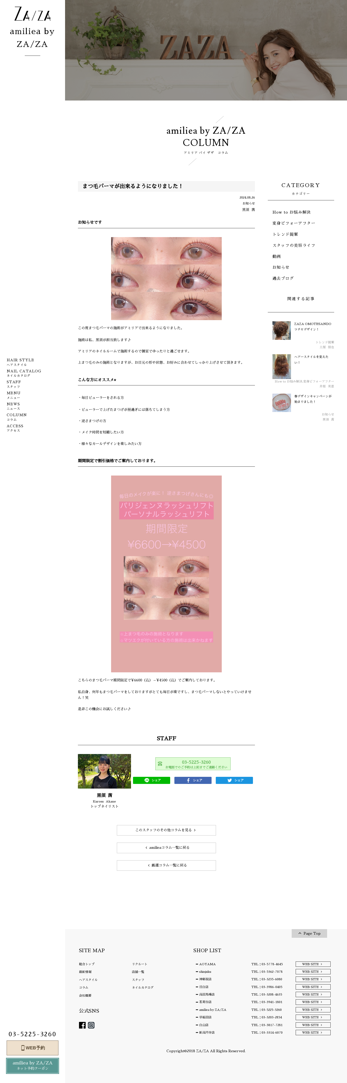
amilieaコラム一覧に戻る (169, 847)
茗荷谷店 (205, 1002)
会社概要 (85, 995)
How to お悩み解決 (291, 212)
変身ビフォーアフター (293, 223)
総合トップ (86, 964)
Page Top (312, 933)
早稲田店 (205, 1017)
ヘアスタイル (88, 979)
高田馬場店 (207, 994)
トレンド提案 (285, 234)
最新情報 (85, 971)
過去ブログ (283, 278)
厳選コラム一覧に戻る (169, 865)
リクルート (139, 964)
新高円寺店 (207, 1032)
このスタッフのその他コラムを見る (163, 830)
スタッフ (138, 979)
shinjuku (205, 971)
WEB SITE (310, 964)
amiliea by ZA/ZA (32, 1066)
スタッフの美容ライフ (293, 246)
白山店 (203, 1025)
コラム (83, 987)
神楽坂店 (205, 979)
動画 (276, 257)
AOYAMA (207, 964)
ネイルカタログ (143, 987)
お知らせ (281, 267)
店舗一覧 (138, 971)
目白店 (203, 986)
